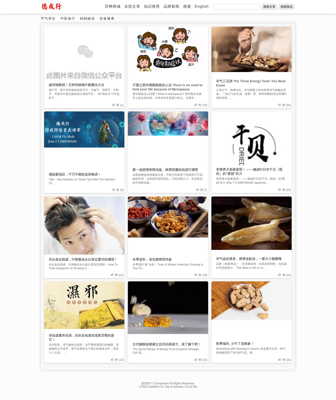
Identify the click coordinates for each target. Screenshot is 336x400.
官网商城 (113, 6)
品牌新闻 (171, 6)
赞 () (117, 105)
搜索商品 (286, 6)
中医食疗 (67, 18)
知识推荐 (152, 6)
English (202, 6)
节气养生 (48, 18)
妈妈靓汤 (87, 18)
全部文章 (132, 6)
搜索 (187, 6)
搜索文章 (269, 6)
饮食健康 (107, 18)
